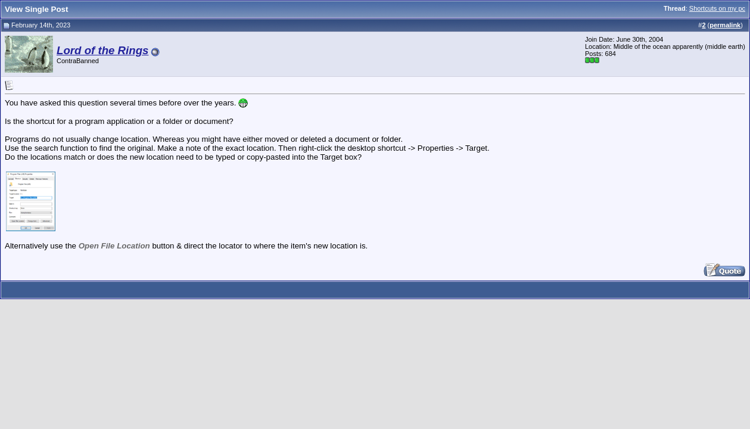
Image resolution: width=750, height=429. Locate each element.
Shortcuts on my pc (717, 8)
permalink (724, 25)
